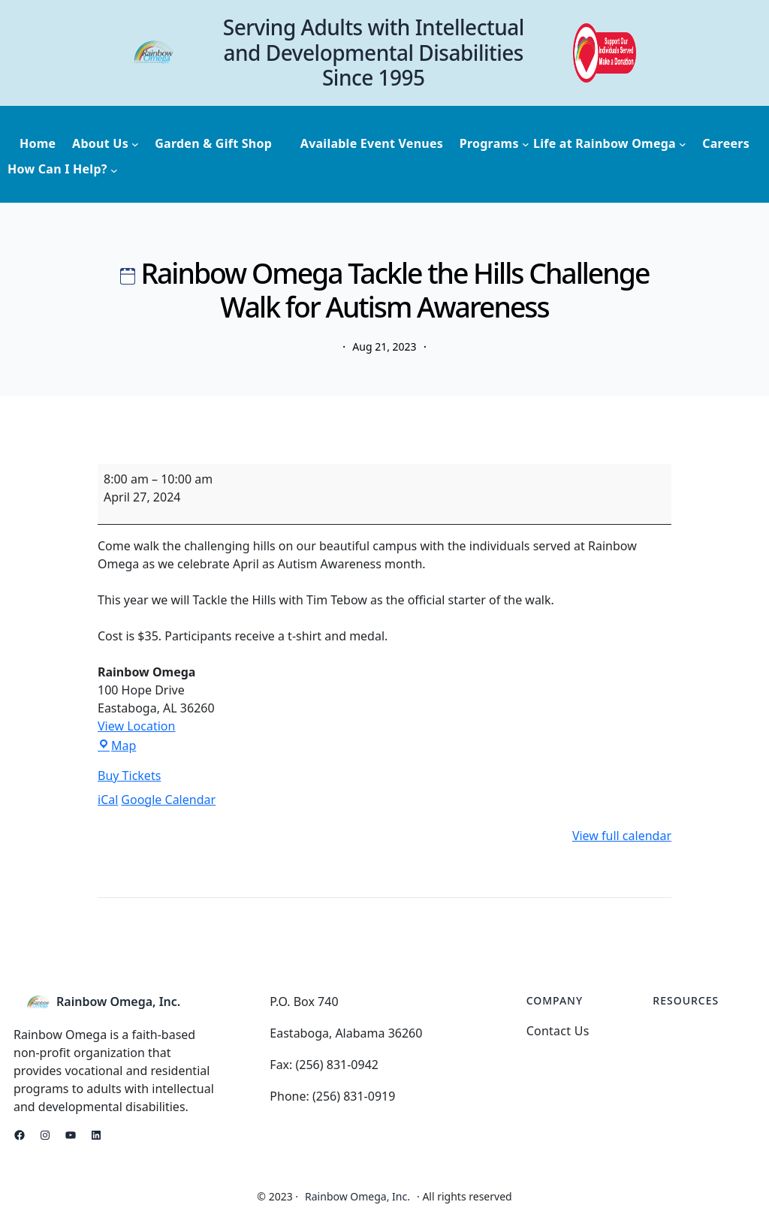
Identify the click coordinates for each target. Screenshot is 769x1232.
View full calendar (621, 835)
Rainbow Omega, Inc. (118, 1001)
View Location (136, 726)
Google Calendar (168, 799)
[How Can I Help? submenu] (62, 169)
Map (117, 745)
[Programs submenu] (494, 144)
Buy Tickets (129, 775)
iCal (108, 799)
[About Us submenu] (105, 144)
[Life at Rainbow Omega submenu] (609, 144)
